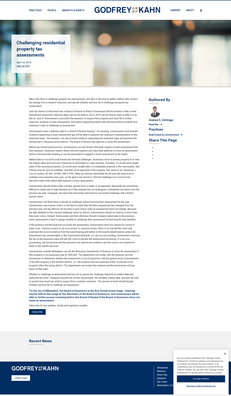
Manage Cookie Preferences (201, 386)
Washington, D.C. (165, 385)
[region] (201, 372)
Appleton (161, 378)
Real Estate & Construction (164, 135)
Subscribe (37, 311)
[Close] (225, 354)
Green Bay (162, 374)
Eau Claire (162, 381)
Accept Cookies (201, 379)
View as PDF (23, 66)
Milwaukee (162, 367)
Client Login (21, 378)
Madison (161, 371)
